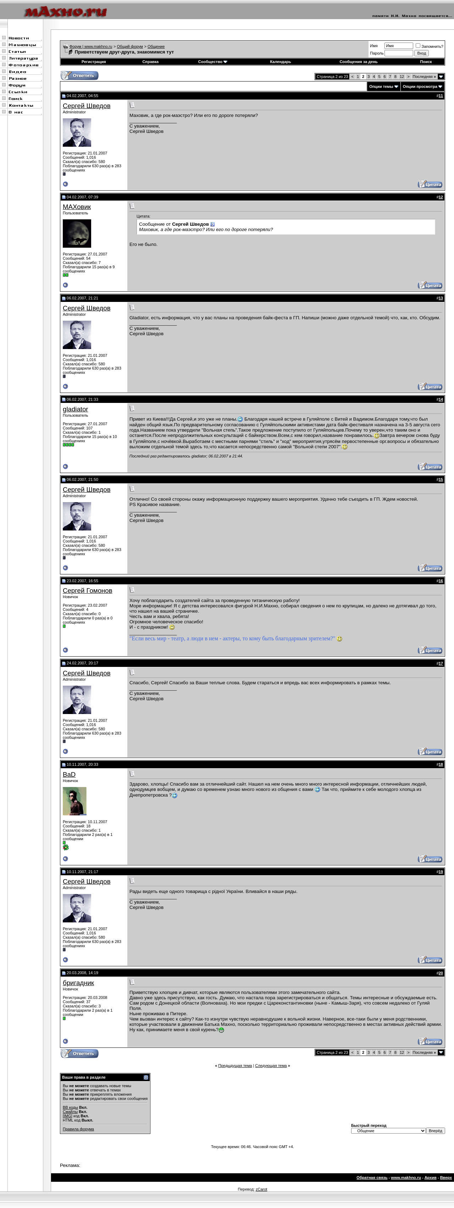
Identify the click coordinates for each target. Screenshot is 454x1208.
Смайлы (70, 1111)
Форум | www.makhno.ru (91, 46)
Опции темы (381, 86)
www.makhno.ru (406, 1177)
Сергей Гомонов (87, 590)
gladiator (75, 409)
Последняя (424, 76)
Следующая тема (271, 1065)
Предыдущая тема (235, 1065)
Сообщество (212, 62)
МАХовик (77, 206)
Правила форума (78, 1129)
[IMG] (67, 1116)
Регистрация (94, 62)
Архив (431, 1177)
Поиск (426, 62)
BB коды (70, 1107)
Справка (150, 62)
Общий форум (130, 46)
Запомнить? (429, 46)
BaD (69, 774)
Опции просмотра (420, 86)
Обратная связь (371, 1177)
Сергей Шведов (87, 105)
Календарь (280, 62)
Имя (373, 46)
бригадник (78, 983)
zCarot (261, 1189)
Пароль (376, 53)
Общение (156, 46)
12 (402, 76)
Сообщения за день (358, 62)
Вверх (446, 1177)
